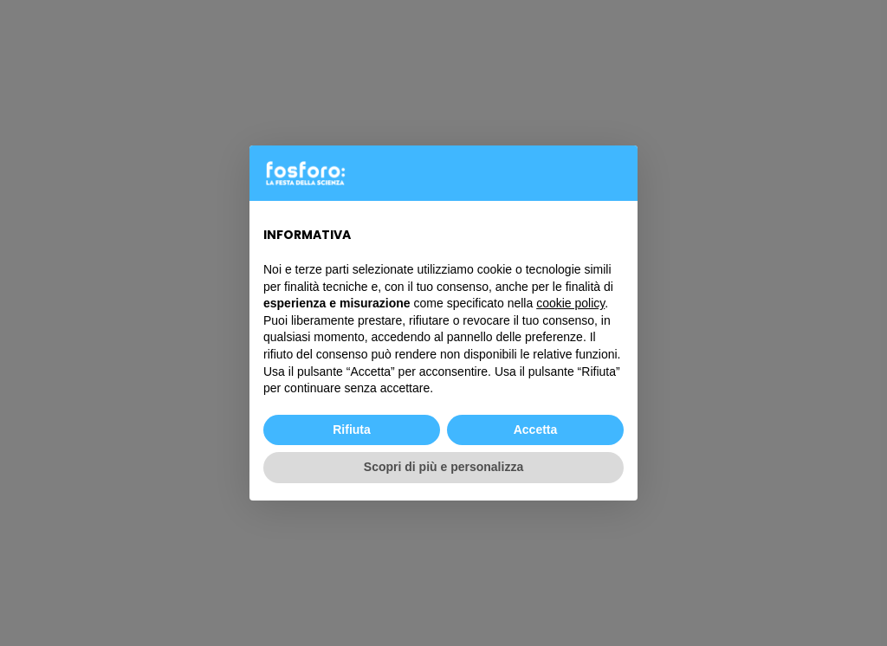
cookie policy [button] (570, 303)
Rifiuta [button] (352, 429)
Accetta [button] (536, 429)
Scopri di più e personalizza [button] (443, 467)
